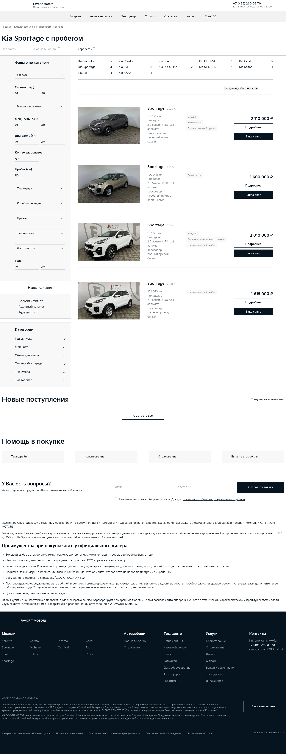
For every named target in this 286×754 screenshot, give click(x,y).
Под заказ (8, 49)
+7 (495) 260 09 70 (247, 3)
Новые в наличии (46, 49)
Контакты (171, 16)
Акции (191, 16)
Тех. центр (128, 16)
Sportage (156, 108)
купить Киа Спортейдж (27, 600)
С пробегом (85, 49)
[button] (40, 75)
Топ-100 (210, 16)
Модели (75, 16)
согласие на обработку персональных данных (214, 499)
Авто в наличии (101, 16)
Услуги (149, 16)
